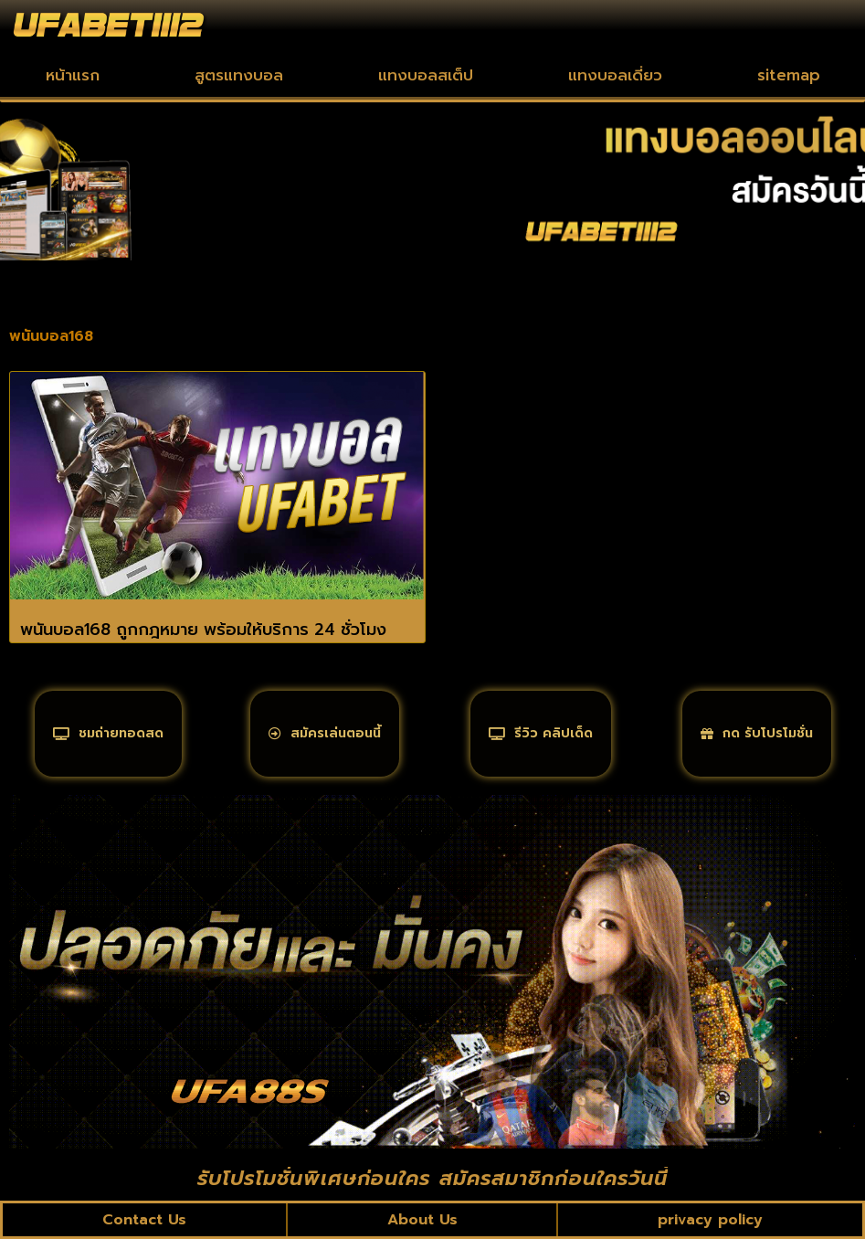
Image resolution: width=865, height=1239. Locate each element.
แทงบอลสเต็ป (425, 75)
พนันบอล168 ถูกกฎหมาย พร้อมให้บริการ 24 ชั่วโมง (203, 629)
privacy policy (710, 1220)
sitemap (788, 75)
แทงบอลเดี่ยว (615, 75)
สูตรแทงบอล (239, 75)
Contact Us (144, 1220)
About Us (422, 1220)
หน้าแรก (73, 75)
